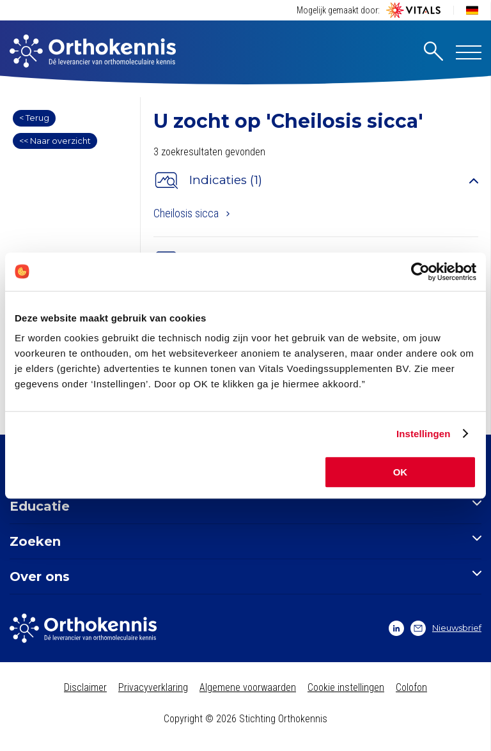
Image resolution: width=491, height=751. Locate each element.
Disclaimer (85, 687)
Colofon (411, 687)
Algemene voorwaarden (247, 687)
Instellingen (423, 433)
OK (400, 472)
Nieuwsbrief (445, 628)
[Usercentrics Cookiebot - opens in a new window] (420, 271)
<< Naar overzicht (55, 140)
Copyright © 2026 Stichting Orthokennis (245, 719)
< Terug (34, 117)
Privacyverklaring (153, 687)
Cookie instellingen (346, 687)
